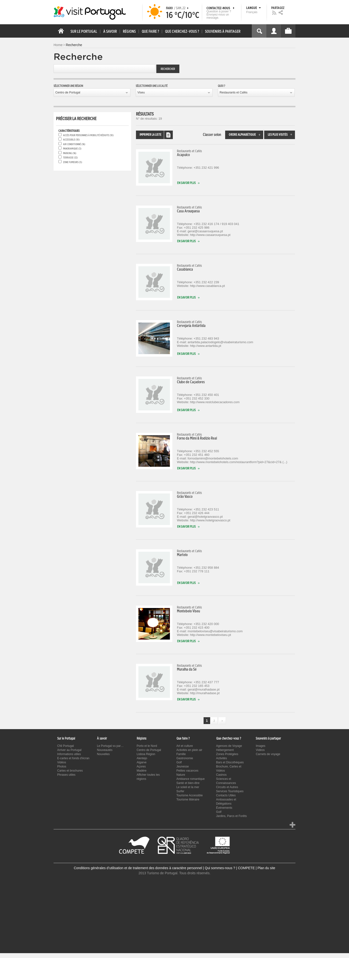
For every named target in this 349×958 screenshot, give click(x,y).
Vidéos (61, 762)
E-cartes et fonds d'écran (73, 758)
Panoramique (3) (72, 148)
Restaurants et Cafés (233, 92)
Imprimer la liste (156, 135)
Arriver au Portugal (69, 750)
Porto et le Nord (147, 746)
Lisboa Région (146, 754)
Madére (142, 770)
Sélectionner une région (68, 85)
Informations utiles (69, 754)
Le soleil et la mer (187, 787)
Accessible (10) (71, 139)
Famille (181, 754)
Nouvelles (103, 754)
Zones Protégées (227, 754)
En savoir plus (189, 183)
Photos (61, 766)
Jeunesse (182, 766)
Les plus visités (281, 135)
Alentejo (142, 758)
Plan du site (266, 868)
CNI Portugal (65, 746)
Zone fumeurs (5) (72, 162)
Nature (180, 774)
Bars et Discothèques (230, 762)
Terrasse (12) (70, 157)
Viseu (141, 92)
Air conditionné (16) (74, 144)
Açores (141, 766)
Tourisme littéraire (187, 799)
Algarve (142, 762)
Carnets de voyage (268, 754)
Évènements (224, 807)
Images (260, 746)
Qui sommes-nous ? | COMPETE (230, 868)
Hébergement (225, 750)
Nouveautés (104, 750)
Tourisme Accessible (189, 795)
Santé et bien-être (187, 783)
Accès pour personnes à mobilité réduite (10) (88, 135)
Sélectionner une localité (151, 85)
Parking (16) (69, 153)
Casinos (221, 774)
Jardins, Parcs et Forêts (231, 816)
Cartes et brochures (70, 770)
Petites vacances (187, 770)
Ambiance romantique (190, 779)
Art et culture (184, 746)
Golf (179, 762)
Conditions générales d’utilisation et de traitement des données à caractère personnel (138, 868)
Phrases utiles (66, 774)
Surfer (180, 791)
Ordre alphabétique (246, 135)
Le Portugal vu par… (110, 746)
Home (58, 45)
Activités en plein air (189, 750)
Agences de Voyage (229, 746)
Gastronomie (184, 758)
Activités (221, 758)
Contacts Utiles (226, 795)
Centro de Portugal (67, 92)
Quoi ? (221, 85)
